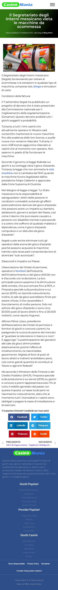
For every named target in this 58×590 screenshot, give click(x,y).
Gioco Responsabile (16, 564)
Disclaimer (45, 564)
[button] (19, 417)
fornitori (20, 271)
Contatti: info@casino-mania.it (29, 571)
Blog (45, 33)
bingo (37, 86)
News (50, 33)
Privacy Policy (33, 564)
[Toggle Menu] (52, 4)
